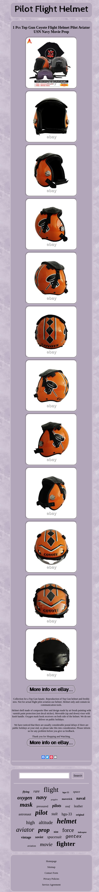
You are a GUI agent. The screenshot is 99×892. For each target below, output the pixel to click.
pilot (41, 812)
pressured (42, 806)
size (56, 832)
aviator (25, 829)
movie (46, 844)
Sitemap (51, 867)
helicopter (82, 832)
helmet (66, 821)
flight (51, 789)
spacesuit (54, 837)
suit (55, 813)
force (68, 830)
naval (80, 798)
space (76, 791)
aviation (31, 845)
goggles (54, 799)
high (30, 822)
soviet (39, 837)
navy (41, 797)
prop (44, 829)
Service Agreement (51, 884)
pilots (56, 805)
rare (36, 791)
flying (26, 791)
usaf (67, 806)
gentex (73, 836)
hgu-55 (65, 792)
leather (78, 806)
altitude (46, 822)
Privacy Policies (51, 878)
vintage (26, 837)
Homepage (51, 861)
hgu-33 (67, 814)
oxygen (24, 797)
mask (26, 804)
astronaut (25, 814)
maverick (67, 798)
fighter (66, 843)
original (80, 814)
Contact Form (51, 873)
